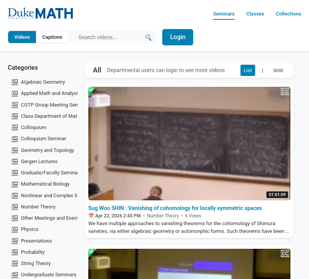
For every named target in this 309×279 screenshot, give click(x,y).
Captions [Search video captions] (52, 37)
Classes (247, 13)
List (241, 71)
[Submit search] (149, 37)
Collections (285, 13)
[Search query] (111, 37)
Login (181, 37)
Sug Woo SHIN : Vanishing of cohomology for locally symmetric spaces (184, 211)
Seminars (212, 13)
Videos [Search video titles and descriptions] (22, 37)
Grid (276, 71)
